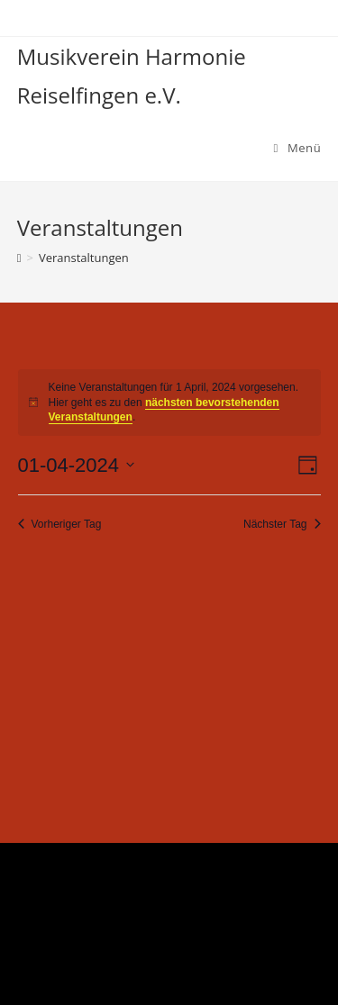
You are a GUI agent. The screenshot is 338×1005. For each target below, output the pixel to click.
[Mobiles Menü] (298, 147)
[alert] (169, 402)
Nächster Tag (281, 524)
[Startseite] (19, 257)
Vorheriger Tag (60, 524)
